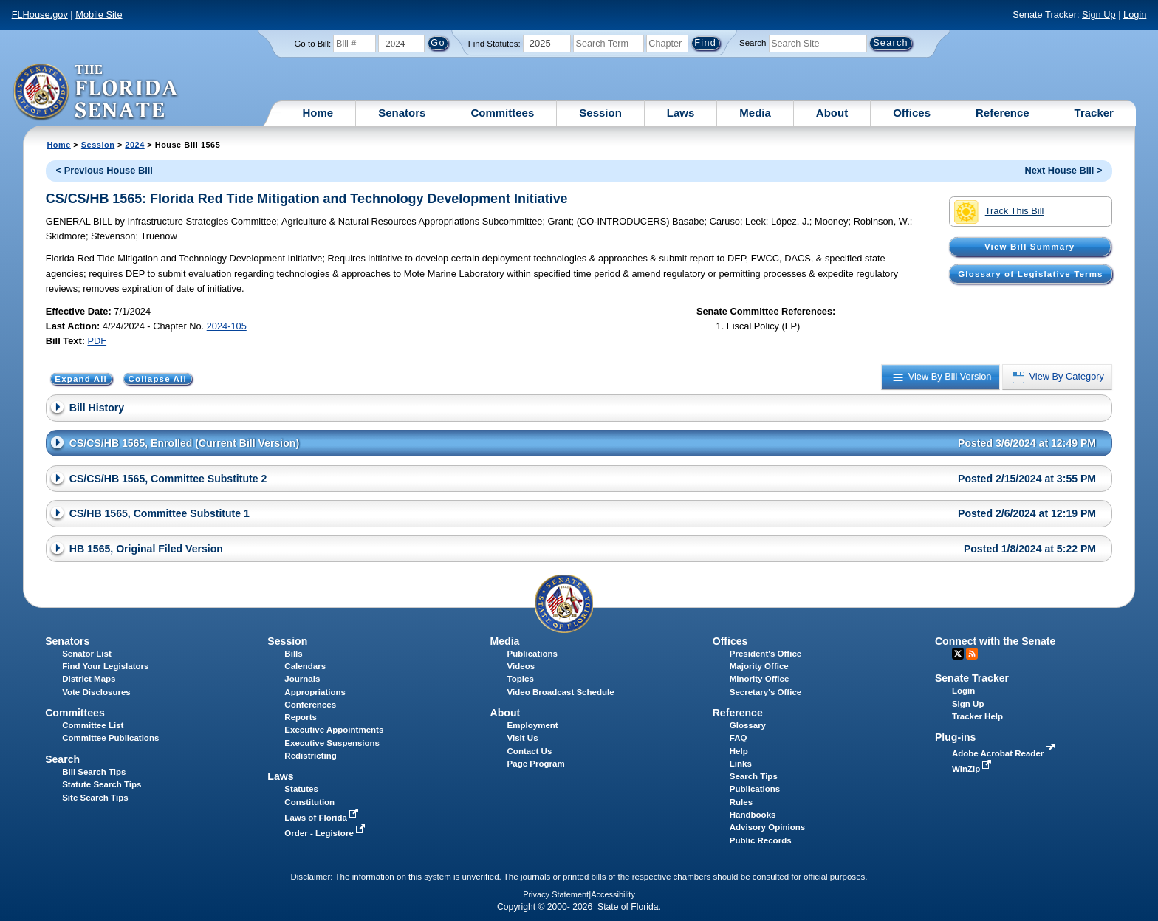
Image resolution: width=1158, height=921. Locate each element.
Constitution (309, 802)
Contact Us (529, 751)
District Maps (88, 678)
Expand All (81, 378)
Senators (401, 112)
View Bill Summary (1029, 246)
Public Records (761, 840)
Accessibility (613, 894)
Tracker (1094, 112)
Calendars (305, 666)
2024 (134, 144)
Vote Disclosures (96, 692)
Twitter (958, 654)
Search (752, 42)
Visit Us (522, 737)
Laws (681, 112)
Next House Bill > (1063, 170)
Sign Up (1099, 14)
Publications (532, 653)
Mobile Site (98, 14)
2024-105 (227, 326)
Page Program (536, 763)
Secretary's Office (765, 692)
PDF (96, 340)
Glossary (748, 725)
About (832, 112)
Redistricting (310, 755)
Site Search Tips (95, 797)
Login (1134, 14)
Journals (302, 678)
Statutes (301, 788)
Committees (502, 112)
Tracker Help (977, 716)
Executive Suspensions (332, 743)
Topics (520, 678)
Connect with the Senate (995, 641)
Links (741, 763)
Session (600, 112)
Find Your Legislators (105, 666)
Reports (300, 717)
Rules (741, 802)
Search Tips (754, 776)
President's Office (765, 653)
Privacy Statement (556, 894)
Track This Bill (999, 212)
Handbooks (753, 814)
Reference (1002, 112)
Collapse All (157, 378)
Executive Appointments (333, 729)
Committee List (92, 725)
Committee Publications (110, 737)
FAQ (738, 737)
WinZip (973, 768)
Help (739, 751)
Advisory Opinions (767, 827)
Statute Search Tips (101, 784)
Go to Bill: (312, 43)
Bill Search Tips (94, 771)
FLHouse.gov (40, 14)
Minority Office (759, 678)
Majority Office (759, 666)
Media (755, 112)
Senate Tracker (972, 678)
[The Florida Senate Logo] (96, 92)
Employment (532, 725)
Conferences (310, 704)
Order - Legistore (326, 833)
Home (318, 112)
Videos (521, 666)
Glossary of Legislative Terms (1030, 274)
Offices (912, 112)
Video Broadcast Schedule (560, 692)
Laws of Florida (322, 817)
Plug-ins (955, 737)
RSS (972, 654)
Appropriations (315, 692)
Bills (293, 653)
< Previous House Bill (104, 170)
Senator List (87, 653)
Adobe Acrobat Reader (1005, 753)
